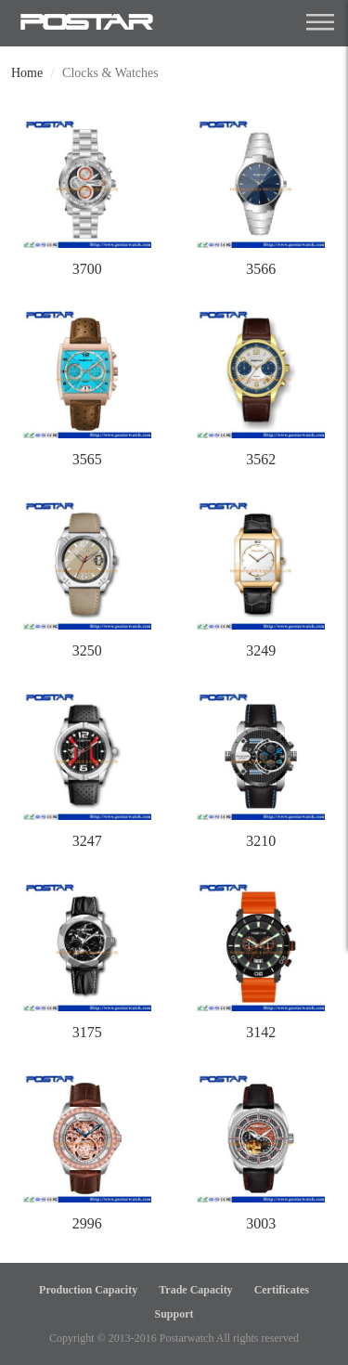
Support (173, 1313)
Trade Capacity (195, 1289)
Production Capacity (88, 1289)
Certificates (281, 1289)
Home (27, 73)
